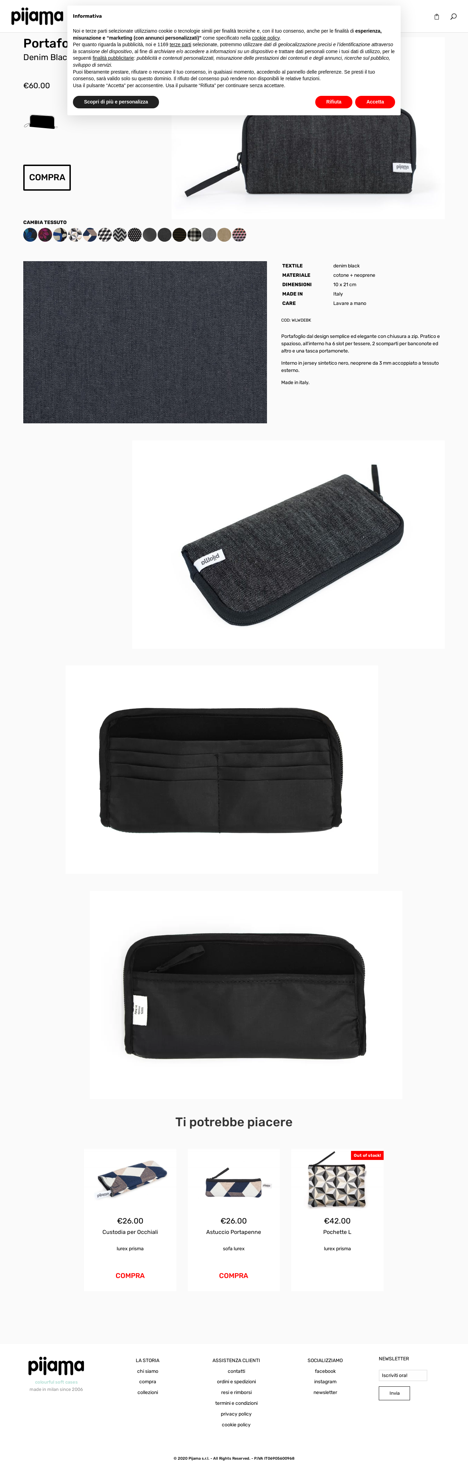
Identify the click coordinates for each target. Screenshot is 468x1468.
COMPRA (47, 177)
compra (147, 1382)
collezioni (147, 1392)
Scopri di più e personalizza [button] (116, 102)
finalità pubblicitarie (113, 58)
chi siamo (147, 1371)
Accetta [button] (375, 102)
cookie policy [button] (265, 38)
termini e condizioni (236, 1403)
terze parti (180, 44)
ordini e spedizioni (236, 1382)
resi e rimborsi (236, 1392)
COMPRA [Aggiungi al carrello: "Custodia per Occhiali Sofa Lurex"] (130, 1275)
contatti (236, 1371)
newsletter (325, 1392)
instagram (325, 1382)
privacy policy (236, 1414)
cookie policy (236, 1425)
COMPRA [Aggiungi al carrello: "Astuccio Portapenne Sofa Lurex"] (233, 1275)
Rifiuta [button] (334, 102)
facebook (325, 1371)
